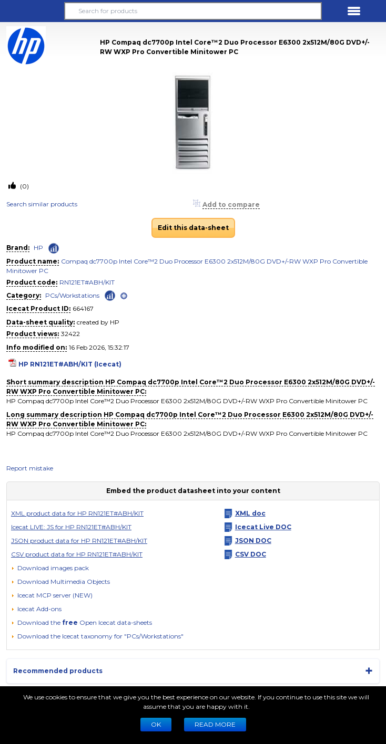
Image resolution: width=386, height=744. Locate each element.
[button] (32, 11)
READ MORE (215, 724)
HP (38, 248)
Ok (156, 724)
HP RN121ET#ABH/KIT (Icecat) (69, 364)
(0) (23, 186)
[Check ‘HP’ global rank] (53, 248)
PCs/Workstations (72, 295)
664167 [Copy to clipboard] (83, 308)
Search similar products (41, 204)
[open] (123, 295)
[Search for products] (193, 11)
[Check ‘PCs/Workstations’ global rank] (110, 295)
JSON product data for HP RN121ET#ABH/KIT (79, 540)
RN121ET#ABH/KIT (87, 282)
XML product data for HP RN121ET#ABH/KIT (77, 513)
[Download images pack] (50, 568)
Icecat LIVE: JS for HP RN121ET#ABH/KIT (71, 527)
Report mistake (29, 468)
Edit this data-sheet (193, 228)
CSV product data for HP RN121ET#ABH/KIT (77, 554)
